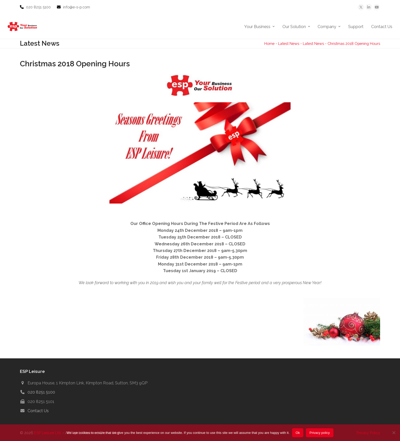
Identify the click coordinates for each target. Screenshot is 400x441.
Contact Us (38, 410)
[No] (393, 432)
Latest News (288, 43)
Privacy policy (319, 433)
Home (269, 43)
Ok (298, 433)
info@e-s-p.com (76, 7)
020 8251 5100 (39, 7)
